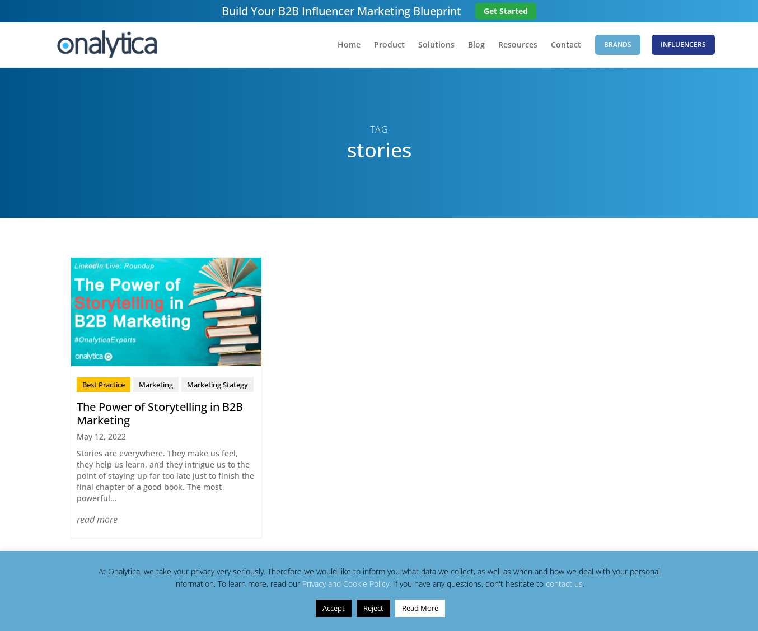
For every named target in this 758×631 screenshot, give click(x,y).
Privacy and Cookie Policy (345, 583)
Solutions (436, 45)
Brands (617, 44)
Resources (517, 45)
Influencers (683, 44)
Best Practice (103, 385)
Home (349, 45)
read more (97, 519)
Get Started (506, 11)
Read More (420, 608)
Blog (476, 45)
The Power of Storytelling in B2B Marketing (160, 413)
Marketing (156, 385)
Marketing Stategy (217, 385)
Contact (566, 45)
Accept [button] (333, 608)
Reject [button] (373, 608)
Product (389, 45)
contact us (564, 583)
